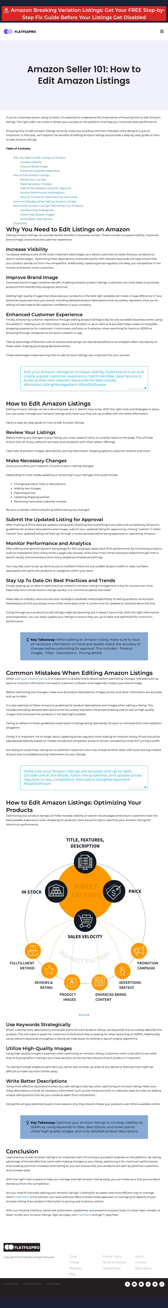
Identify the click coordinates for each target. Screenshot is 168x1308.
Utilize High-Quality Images (38, 222)
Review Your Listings (33, 187)
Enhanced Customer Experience (41, 178)
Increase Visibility (31, 169)
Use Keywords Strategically (38, 217)
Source (84, 1024)
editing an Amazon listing (32, 687)
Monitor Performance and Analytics (43, 200)
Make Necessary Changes (37, 191)
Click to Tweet (137, 396)
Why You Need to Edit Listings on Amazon (41, 165)
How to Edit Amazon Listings (32, 182)
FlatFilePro (22, 1206)
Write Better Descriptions (37, 226)
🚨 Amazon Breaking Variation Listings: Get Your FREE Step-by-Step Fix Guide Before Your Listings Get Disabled (84, 17)
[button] (161, 39)
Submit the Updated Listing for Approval (47, 195)
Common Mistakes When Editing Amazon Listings (46, 208)
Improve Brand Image (34, 173)
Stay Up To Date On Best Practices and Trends (50, 204)
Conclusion (20, 230)
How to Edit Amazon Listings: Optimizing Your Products (50, 213)
